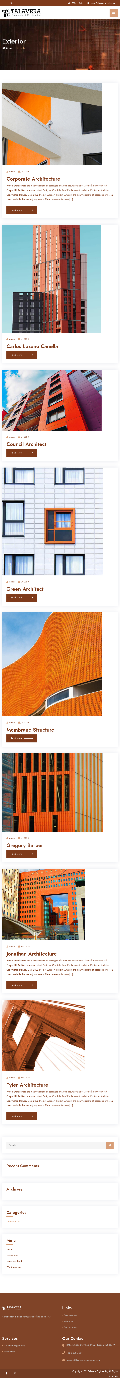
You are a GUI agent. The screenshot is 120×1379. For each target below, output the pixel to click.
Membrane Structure (30, 730)
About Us (68, 1321)
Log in (9, 1249)
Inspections (9, 1351)
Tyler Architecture (27, 1085)
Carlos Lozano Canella (32, 346)
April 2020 (24, 946)
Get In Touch (70, 1327)
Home (7, 48)
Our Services (70, 1315)
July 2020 (23, 171)
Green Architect (24, 589)
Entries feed (12, 1255)
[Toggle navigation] (114, 13)
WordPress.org (13, 1267)
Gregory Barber (24, 845)
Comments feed (14, 1261)
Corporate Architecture (33, 179)
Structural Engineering (14, 1345)
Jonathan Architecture (31, 954)
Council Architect (26, 444)
